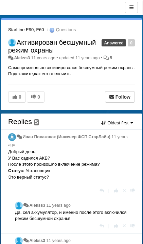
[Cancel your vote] (124, 190)
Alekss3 (22, 58)
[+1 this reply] (116, 190)
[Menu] (131, 7)
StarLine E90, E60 (26, 29)
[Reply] (102, 190)
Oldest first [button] (117, 122)
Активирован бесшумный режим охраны (52, 46)
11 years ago (59, 205)
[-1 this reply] (132, 190)
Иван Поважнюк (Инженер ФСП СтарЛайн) (66, 137)
